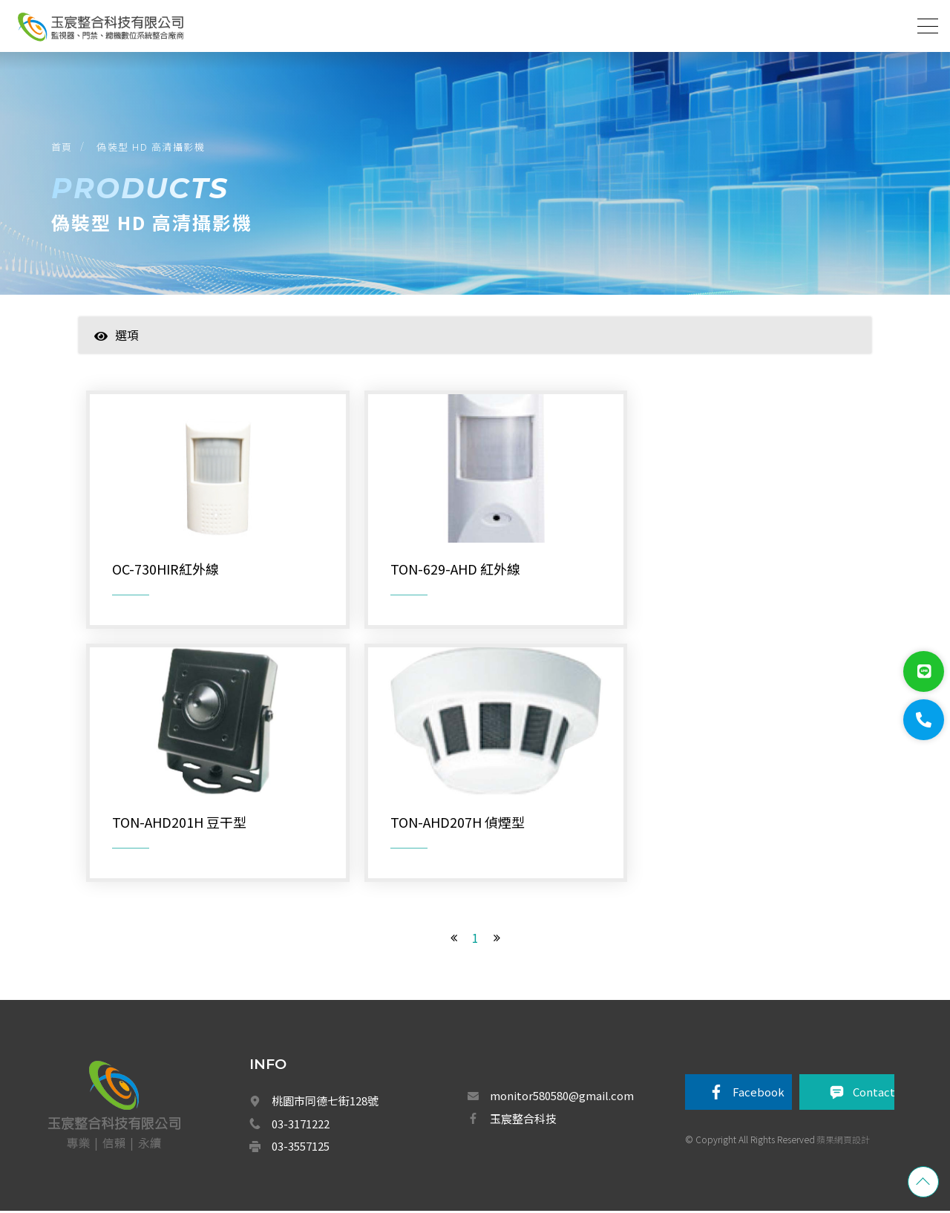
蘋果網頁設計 (843, 1141)
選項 (116, 337)
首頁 (62, 147)
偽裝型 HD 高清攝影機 (152, 147)
